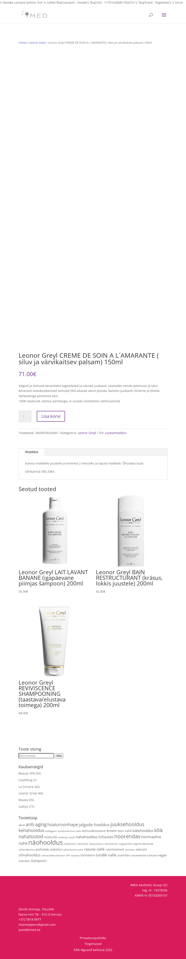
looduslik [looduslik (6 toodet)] (50, 837)
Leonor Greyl (37, 43)
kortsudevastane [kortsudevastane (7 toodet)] (94, 831)
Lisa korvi (50, 416)
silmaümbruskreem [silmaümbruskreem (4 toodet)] (53, 855)
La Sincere (26, 787)
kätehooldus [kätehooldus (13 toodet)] (143, 830)
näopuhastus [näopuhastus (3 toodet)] (96, 843)
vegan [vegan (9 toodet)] (162, 855)
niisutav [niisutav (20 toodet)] (105, 837)
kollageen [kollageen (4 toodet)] (51, 831)
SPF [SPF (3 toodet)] (68, 855)
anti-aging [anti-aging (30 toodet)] (36, 824)
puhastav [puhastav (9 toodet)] (42, 849)
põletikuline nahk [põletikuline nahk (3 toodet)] (73, 849)
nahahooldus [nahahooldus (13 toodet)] (86, 836)
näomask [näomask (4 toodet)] (82, 843)
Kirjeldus (31, 452)
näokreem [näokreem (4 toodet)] (70, 843)
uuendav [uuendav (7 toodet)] (123, 855)
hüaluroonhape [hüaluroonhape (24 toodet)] (62, 824)
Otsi (59, 756)
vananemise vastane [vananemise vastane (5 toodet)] (144, 855)
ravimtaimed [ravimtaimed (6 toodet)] (115, 849)
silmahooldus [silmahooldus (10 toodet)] (30, 855)
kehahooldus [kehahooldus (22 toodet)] (32, 830)
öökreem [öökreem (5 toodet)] (24, 861)
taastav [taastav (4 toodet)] (75, 855)
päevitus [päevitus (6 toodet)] (56, 849)
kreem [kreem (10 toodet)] (112, 830)
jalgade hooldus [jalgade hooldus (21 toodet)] (94, 824)
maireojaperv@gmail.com (37, 924)
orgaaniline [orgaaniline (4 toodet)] (126, 843)
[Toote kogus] (25, 416)
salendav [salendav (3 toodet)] (130, 849)
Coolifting (25, 780)
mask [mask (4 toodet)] (71, 837)
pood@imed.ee (29, 930)
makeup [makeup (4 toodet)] (63, 837)
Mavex (23, 800)
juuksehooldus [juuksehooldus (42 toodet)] (127, 824)
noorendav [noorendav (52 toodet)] (127, 836)
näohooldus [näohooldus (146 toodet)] (45, 842)
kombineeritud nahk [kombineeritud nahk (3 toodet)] (69, 831)
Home (23, 43)
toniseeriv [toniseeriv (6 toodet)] (88, 855)
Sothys (23, 807)
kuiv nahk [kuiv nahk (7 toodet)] (125, 831)
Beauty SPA (27, 773)
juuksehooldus (115, 433)
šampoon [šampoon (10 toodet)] (39, 860)
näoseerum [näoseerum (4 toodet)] (111, 843)
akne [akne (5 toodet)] (22, 825)
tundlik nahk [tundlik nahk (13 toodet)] (106, 854)
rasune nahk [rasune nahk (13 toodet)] (94, 849)
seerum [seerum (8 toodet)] (141, 849)
